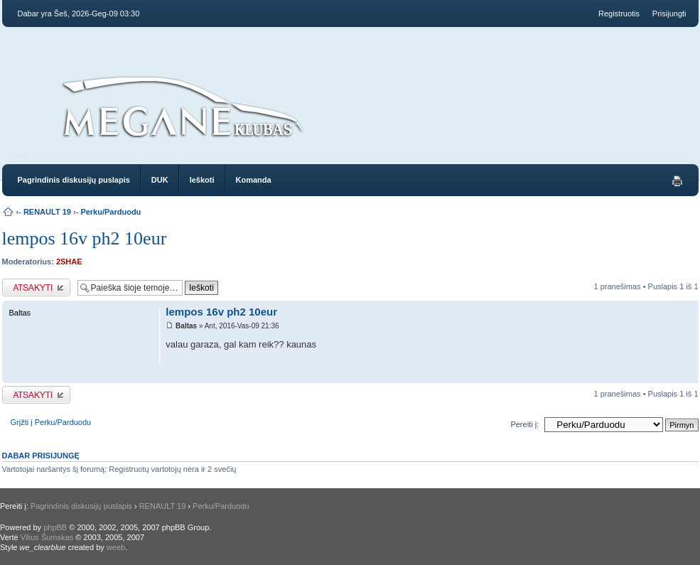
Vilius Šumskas (47, 537)
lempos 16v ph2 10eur (84, 238)
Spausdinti (677, 181)
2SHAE (69, 261)
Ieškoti (202, 180)
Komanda (253, 180)
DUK (159, 180)
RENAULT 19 (47, 212)
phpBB (55, 527)
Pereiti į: (524, 424)
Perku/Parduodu (110, 212)
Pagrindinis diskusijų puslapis (74, 180)
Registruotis (619, 13)
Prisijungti (669, 13)
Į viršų (687, 376)
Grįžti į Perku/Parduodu (51, 422)
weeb (116, 547)
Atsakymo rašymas (36, 287)
